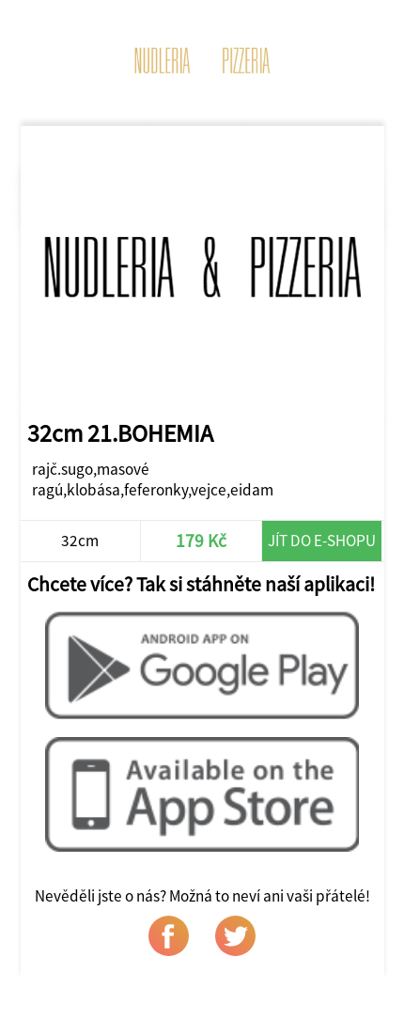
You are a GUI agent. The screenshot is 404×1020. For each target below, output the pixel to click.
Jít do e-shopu (322, 540)
